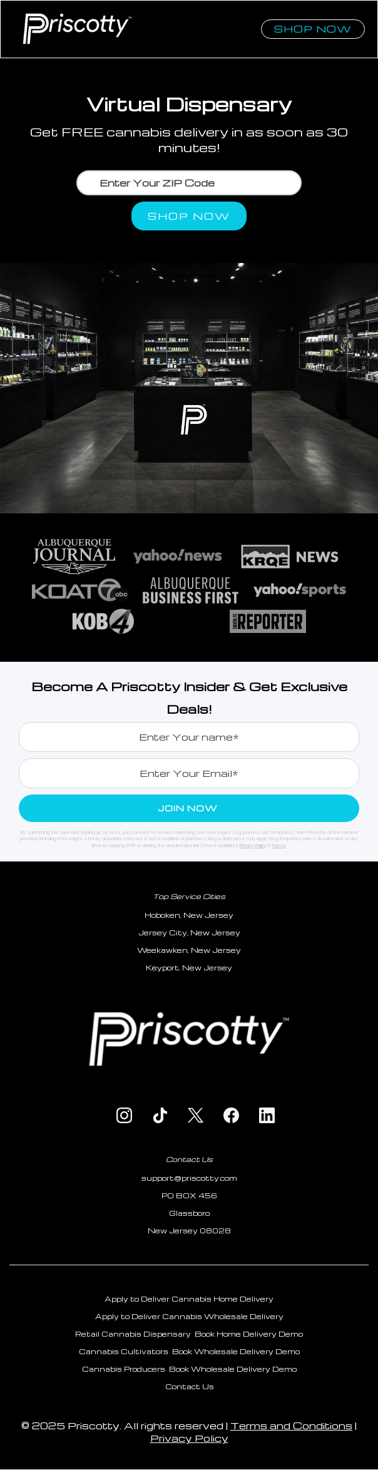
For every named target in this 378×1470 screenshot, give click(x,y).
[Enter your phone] (189, 737)
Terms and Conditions (291, 1425)
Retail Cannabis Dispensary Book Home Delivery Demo (189, 1334)
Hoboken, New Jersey (189, 915)
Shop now (313, 29)
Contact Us (189, 1159)
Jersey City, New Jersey (189, 932)
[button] (255, 17)
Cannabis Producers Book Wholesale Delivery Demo (189, 1369)
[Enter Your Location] (189, 182)
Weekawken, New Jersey (189, 950)
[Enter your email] (189, 773)
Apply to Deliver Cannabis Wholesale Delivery (189, 1316)
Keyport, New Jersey (189, 967)
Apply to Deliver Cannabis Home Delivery (189, 1298)
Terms (279, 845)
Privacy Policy (253, 845)
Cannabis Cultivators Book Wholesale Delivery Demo (189, 1351)
